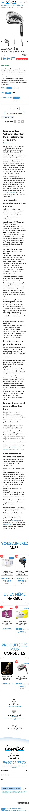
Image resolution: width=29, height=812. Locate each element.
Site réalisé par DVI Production (18, 810)
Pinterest (22, 121)
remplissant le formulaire (19, 766)
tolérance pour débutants (12, 449)
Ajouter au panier (14, 113)
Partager (15, 121)
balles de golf (15, 521)
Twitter (21, 803)
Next (27, 603)
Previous (2, 603)
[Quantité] (14, 108)
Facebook (18, 803)
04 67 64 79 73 (14, 762)
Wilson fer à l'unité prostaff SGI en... (22, 678)
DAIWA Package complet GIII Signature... (7, 678)
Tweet (19, 121)
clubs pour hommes (9, 192)
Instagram (27, 803)
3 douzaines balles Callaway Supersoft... (7, 572)
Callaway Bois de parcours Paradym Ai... (22, 572)
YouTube (24, 803)
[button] (3, 809)
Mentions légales (5, 810)
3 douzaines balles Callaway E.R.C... (7, 623)
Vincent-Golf (7, 525)
